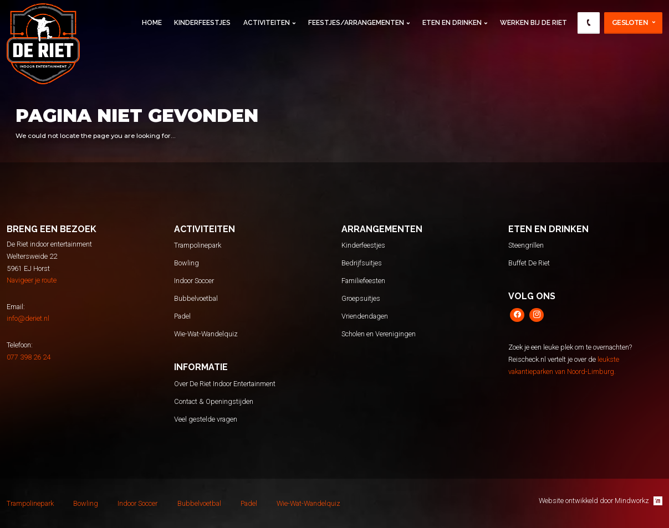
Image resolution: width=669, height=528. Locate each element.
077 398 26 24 (28, 357)
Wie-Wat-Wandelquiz (206, 334)
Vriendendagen (364, 316)
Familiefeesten (363, 280)
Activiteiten (266, 23)
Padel (182, 316)
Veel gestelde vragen (205, 419)
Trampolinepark (197, 245)
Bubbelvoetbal (196, 298)
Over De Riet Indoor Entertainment (224, 384)
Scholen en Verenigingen (378, 334)
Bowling (186, 263)
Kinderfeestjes (202, 23)
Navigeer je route (32, 280)
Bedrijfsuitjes (361, 263)
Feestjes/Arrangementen (356, 23)
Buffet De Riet (529, 263)
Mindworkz (638, 500)
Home (152, 23)
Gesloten (630, 22)
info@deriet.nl (28, 318)
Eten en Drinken (452, 23)
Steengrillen (526, 245)
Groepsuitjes (360, 298)
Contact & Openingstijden (213, 401)
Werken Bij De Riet (533, 23)
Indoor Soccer (194, 280)
